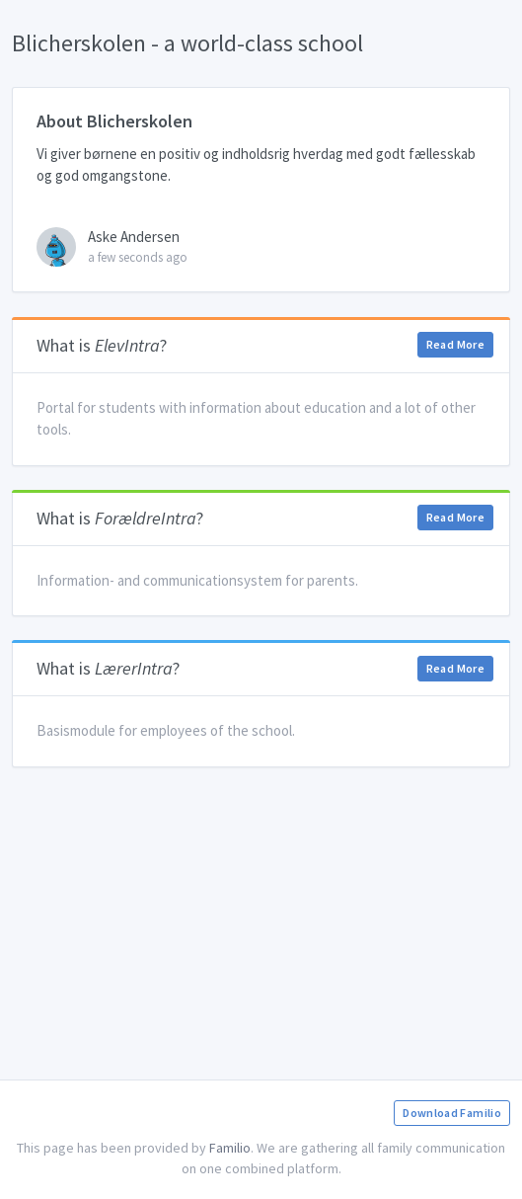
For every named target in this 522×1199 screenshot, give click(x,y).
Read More (455, 344)
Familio (230, 1148)
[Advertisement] (261, 929)
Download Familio (452, 1112)
